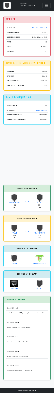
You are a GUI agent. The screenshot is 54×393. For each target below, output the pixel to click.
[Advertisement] (27, 155)
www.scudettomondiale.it (27, 390)
